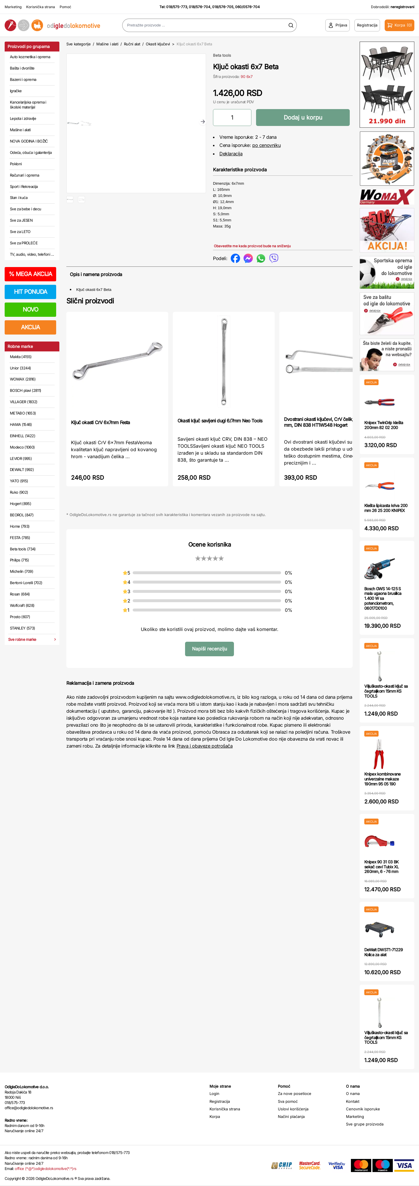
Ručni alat (132, 44)
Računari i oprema (24, 175)
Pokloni (16, 163)
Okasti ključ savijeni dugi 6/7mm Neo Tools (219, 421)
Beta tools (222, 55)
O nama (353, 1093)
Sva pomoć (288, 1101)
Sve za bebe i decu (25, 209)
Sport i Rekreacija (24, 186)
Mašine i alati (20, 129)
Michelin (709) (21, 571)
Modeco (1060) (22, 447)
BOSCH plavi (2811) (25, 390)
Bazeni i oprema (23, 79)
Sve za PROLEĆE (24, 243)
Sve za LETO (20, 231)
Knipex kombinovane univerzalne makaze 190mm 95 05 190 (382, 778)
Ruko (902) (19, 492)
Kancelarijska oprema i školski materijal (28, 105)
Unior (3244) (20, 368)
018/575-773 (176, 7)
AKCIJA (30, 327)
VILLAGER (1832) (23, 401)
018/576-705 (222, 7)
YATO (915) (19, 481)
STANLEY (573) (22, 628)
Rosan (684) (20, 594)
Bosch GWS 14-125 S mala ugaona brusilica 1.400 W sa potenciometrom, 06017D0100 (382, 598)
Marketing (13, 7)
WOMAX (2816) (22, 379)
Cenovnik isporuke (363, 1109)
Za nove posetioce (294, 1093)
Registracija (220, 1101)
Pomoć (65, 7)
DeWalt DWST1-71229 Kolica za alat (383, 952)
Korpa (215, 1116)
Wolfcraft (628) (22, 605)
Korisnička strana (40, 7)
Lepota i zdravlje (23, 118)
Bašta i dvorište (22, 68)
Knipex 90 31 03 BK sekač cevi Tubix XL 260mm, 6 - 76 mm (381, 866)
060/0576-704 (247, 7)
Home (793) (20, 526)
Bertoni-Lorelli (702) (26, 582)
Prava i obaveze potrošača (205, 746)
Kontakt (352, 1101)
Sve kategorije (78, 44)
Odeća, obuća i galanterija (31, 152)
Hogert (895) (20, 503)
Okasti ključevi (158, 44)
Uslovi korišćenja (293, 1109)
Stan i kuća (18, 197)
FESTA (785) (20, 537)
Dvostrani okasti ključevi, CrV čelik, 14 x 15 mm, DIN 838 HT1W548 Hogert (326, 422)
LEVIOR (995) (21, 458)
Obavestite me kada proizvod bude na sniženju (252, 246)
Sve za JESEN (21, 220)
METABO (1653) (23, 413)
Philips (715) (19, 560)
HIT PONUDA (30, 291)
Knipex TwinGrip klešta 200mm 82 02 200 (383, 425)
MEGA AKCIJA (30, 274)
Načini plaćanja (291, 1116)
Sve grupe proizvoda (365, 1124)
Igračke (16, 90)
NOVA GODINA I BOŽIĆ (29, 141)
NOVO (30, 309)
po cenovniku (266, 145)
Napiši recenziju (209, 649)
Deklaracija (231, 154)
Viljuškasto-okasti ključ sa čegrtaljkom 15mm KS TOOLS (386, 691)
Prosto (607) (20, 616)
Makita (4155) (21, 356)
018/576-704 (199, 7)
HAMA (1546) (21, 424)
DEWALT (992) (22, 469)
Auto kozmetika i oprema (30, 56)
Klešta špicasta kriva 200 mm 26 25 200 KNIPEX (386, 508)
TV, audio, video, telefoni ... (32, 254)
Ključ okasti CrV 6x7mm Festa (100, 422)
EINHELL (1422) (22, 435)
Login (214, 1093)
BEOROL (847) (21, 515)
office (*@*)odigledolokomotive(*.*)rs (45, 1168)
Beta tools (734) (23, 549)
